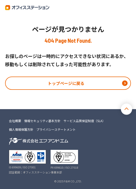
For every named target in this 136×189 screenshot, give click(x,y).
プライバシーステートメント (56, 129)
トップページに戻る (66, 83)
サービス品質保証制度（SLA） (84, 120)
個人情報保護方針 (21, 129)
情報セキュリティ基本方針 (42, 120)
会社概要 (15, 120)
